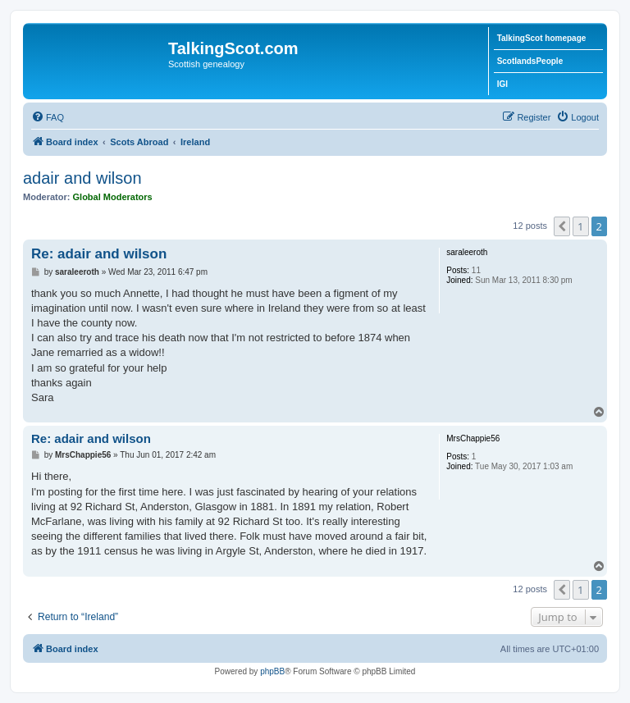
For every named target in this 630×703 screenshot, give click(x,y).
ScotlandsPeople (530, 61)
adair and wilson (82, 178)
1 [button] (580, 226)
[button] (562, 226)
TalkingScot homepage (542, 38)
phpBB (272, 671)
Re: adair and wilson (99, 254)
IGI (502, 84)
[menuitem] (47, 117)
